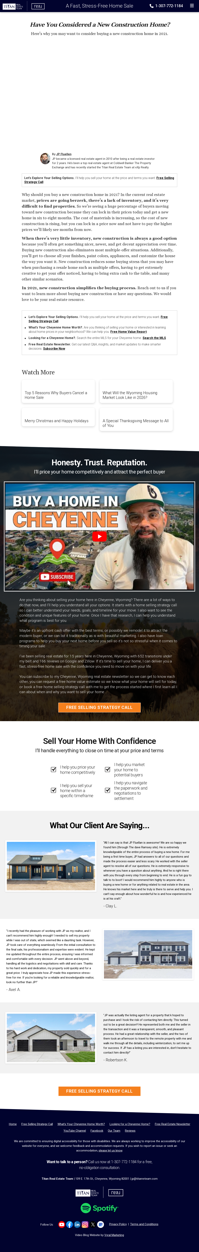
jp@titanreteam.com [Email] (145, 1178)
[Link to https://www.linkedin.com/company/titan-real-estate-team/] (77, 1224)
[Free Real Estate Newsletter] (172, 1124)
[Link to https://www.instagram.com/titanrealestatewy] (85, 1224)
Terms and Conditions (144, 1224)
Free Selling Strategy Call (99, 707)
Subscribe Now (54, 348)
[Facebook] (97, 1130)
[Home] (22, 6)
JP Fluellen (64, 154)
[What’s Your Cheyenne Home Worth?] (81, 1124)
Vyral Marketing (114, 1235)
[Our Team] (114, 1130)
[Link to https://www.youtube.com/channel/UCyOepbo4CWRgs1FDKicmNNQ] (61, 1224)
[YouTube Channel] (75, 1130)
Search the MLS (154, 338)
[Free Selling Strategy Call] (37, 1124)
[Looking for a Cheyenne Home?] (130, 1124)
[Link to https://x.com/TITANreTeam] (92, 1224)
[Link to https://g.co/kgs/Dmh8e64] (100, 1224)
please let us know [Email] (110, 1150)
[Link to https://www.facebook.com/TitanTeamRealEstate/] (69, 1224)
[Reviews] (130, 1130)
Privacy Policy (118, 1224)
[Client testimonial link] (51, 866)
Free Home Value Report (128, 332)
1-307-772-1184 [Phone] (166, 5)
